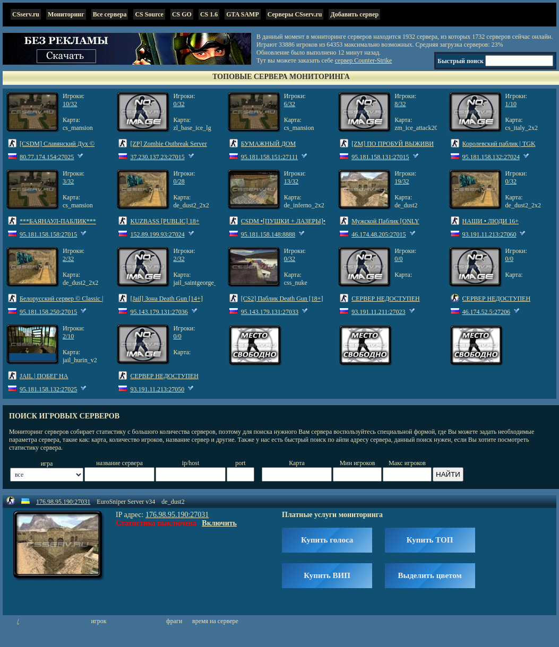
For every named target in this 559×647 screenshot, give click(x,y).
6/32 (289, 104)
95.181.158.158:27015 (48, 234)
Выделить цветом (430, 575)
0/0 (398, 259)
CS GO (182, 14)
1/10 (511, 104)
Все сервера (110, 14)
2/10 (68, 336)
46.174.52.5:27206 (486, 312)
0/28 (178, 181)
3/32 (68, 181)
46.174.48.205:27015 (378, 234)
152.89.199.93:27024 (157, 234)
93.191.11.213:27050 (157, 389)
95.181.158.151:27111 (269, 157)
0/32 (178, 104)
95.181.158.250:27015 (48, 312)
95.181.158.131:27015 (380, 157)
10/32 (70, 104)
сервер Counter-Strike (363, 60)
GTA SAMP (242, 14)
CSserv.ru (25, 14)
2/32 (68, 259)
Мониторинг (66, 14)
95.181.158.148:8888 (268, 234)
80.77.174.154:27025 (47, 157)
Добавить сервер (354, 14)
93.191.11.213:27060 (489, 234)
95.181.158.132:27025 (48, 389)
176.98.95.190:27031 (63, 501)
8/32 (400, 104)
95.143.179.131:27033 (269, 312)
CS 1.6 (209, 14)
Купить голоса (327, 540)
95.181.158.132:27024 (491, 157)
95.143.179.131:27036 (158, 312)
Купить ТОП (430, 540)
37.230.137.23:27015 (157, 157)
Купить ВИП (327, 575)
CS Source (149, 14)
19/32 (401, 181)
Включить (219, 523)
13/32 (291, 181)
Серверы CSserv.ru (295, 14)
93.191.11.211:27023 (378, 312)
